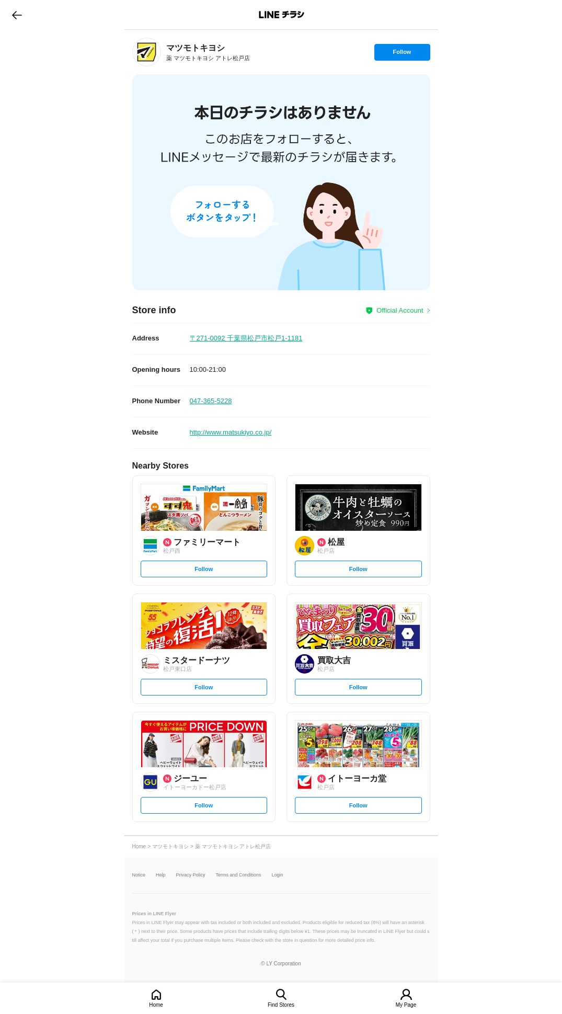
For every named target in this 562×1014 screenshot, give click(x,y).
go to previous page (17, 14)
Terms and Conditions (238, 875)
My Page (406, 1005)
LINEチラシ (282, 14)
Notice (139, 875)
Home (156, 1005)
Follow (402, 54)
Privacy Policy (190, 875)
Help (161, 875)
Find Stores (281, 1005)
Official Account (399, 310)
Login (277, 875)
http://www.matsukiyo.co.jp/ (231, 432)
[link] (146, 52)
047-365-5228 (211, 401)
